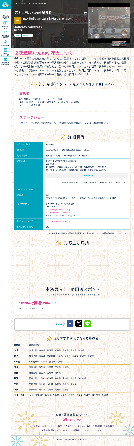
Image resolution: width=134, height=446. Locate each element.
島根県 (66, 384)
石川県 (50, 373)
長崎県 (72, 395)
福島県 (81, 350)
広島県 (50, 384)
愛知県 (42, 367)
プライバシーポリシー (93, 430)
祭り (18, 35)
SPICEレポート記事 (5, 54)
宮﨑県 (87, 395)
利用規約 (76, 430)
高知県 (58, 389)
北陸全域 (33, 373)
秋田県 (50, 350)
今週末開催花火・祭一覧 (5, 63)
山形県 (66, 350)
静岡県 (66, 367)
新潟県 (52, 362)
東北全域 (33, 350)
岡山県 (42, 384)
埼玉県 (68, 356)
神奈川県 (51, 356)
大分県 (64, 395)
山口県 (73, 384)
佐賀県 (56, 395)
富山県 (42, 373)
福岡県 (48, 395)
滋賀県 (58, 378)
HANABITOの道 (5, 27)
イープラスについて (38, 426)
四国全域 (33, 389)
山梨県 (44, 362)
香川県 (42, 389)
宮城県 (73, 350)
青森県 (42, 350)
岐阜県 (50, 367)
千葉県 (60, 356)
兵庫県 (50, 378)
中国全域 (33, 384)
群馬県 (83, 356)
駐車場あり (27, 35)
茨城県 (75, 356)
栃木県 (91, 356)
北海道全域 (34, 345)
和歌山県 (82, 378)
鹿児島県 (96, 395)
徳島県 (50, 389)
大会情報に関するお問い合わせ (55, 430)
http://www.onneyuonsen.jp (58, 213)
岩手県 (58, 350)
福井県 (58, 373)
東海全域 (33, 367)
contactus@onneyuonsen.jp (58, 210)
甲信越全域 (34, 362)
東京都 (42, 356)
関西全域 (33, 378)
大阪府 (42, 378)
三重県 (58, 367)
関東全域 (33, 356)
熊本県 (79, 395)
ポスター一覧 (5, 45)
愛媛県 (66, 389)
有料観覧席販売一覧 (5, 36)
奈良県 (73, 378)
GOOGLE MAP (87, 176)
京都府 (66, 378)
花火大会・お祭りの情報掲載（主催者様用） (96, 426)
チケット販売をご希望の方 (62, 426)
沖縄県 (105, 395)
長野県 (60, 362)
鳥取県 (58, 384)
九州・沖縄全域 (36, 395)
